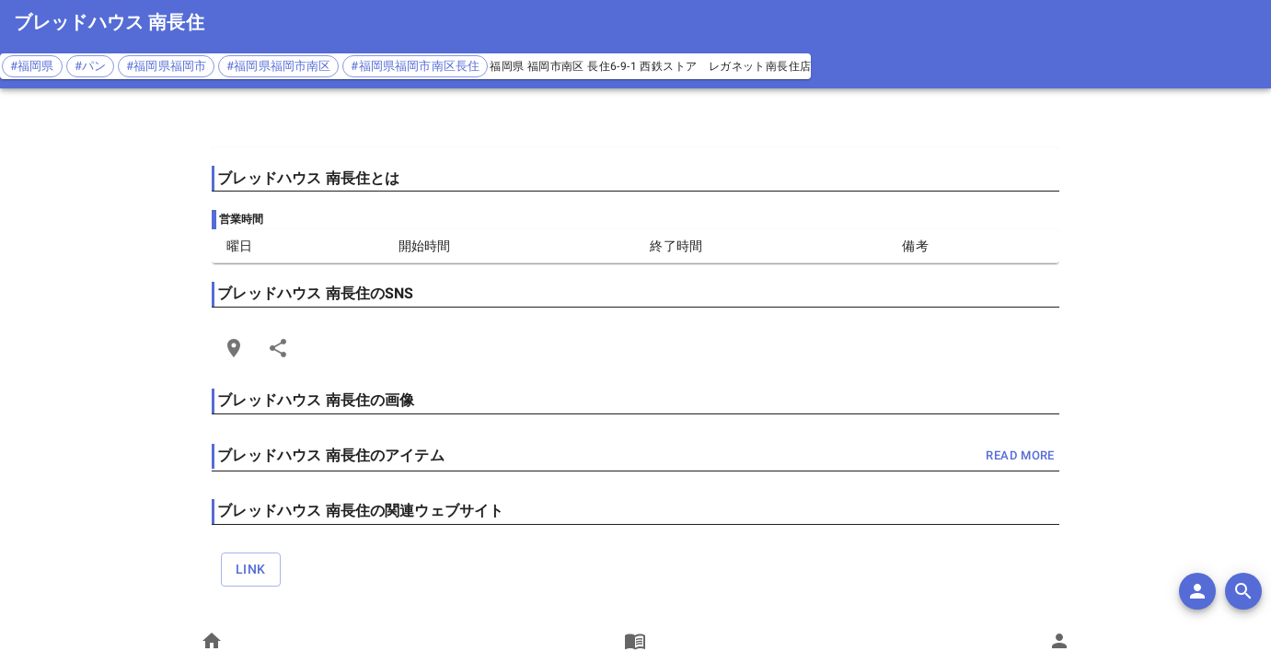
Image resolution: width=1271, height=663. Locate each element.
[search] (1243, 591)
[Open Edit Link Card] (234, 348)
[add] (1197, 591)
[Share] (278, 348)
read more (1019, 456)
